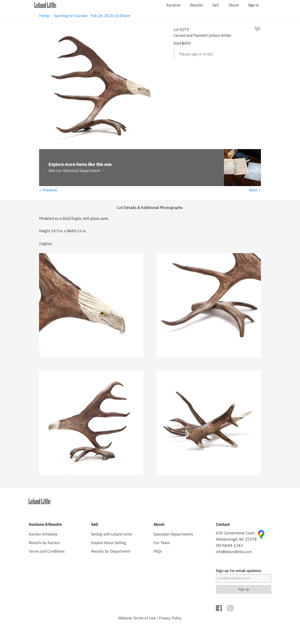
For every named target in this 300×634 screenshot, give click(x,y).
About (234, 5)
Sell (215, 5)
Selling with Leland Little (111, 534)
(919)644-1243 (229, 545)
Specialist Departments (173, 534)
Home (44, 15)
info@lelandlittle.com (234, 551)
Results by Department (110, 551)
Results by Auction (44, 542)
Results (196, 5)
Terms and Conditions (47, 551)
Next (255, 190)
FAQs (157, 551)
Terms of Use (144, 618)
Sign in (253, 5)
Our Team (161, 542)
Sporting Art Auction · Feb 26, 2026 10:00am (92, 15)
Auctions (173, 5)
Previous (48, 190)
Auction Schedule (43, 534)
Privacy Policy (170, 618)
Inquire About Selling (108, 542)
